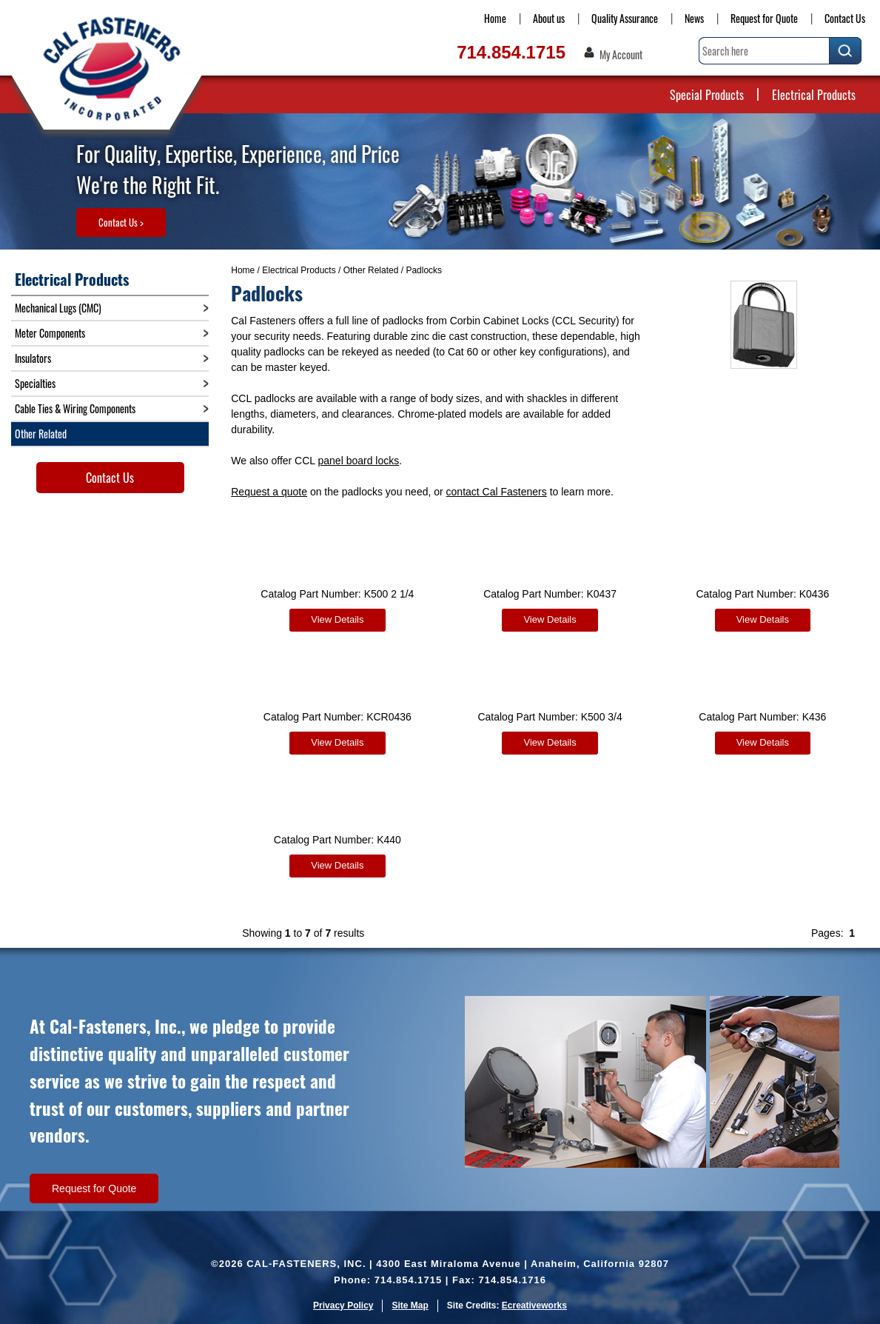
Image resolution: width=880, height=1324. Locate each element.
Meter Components (50, 333)
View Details (337, 619)
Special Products (707, 95)
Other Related (371, 270)
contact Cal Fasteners (496, 492)
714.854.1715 (511, 52)
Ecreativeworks (534, 1305)
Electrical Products (814, 95)
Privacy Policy (343, 1305)
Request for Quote (764, 18)
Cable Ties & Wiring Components (75, 408)
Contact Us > (121, 222)
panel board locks (359, 461)
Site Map (410, 1305)
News (694, 18)
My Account (620, 54)
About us (549, 18)
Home (495, 18)
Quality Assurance (624, 18)
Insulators (33, 358)
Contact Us (844, 18)
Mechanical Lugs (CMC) (58, 307)
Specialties (35, 383)
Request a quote (269, 492)
